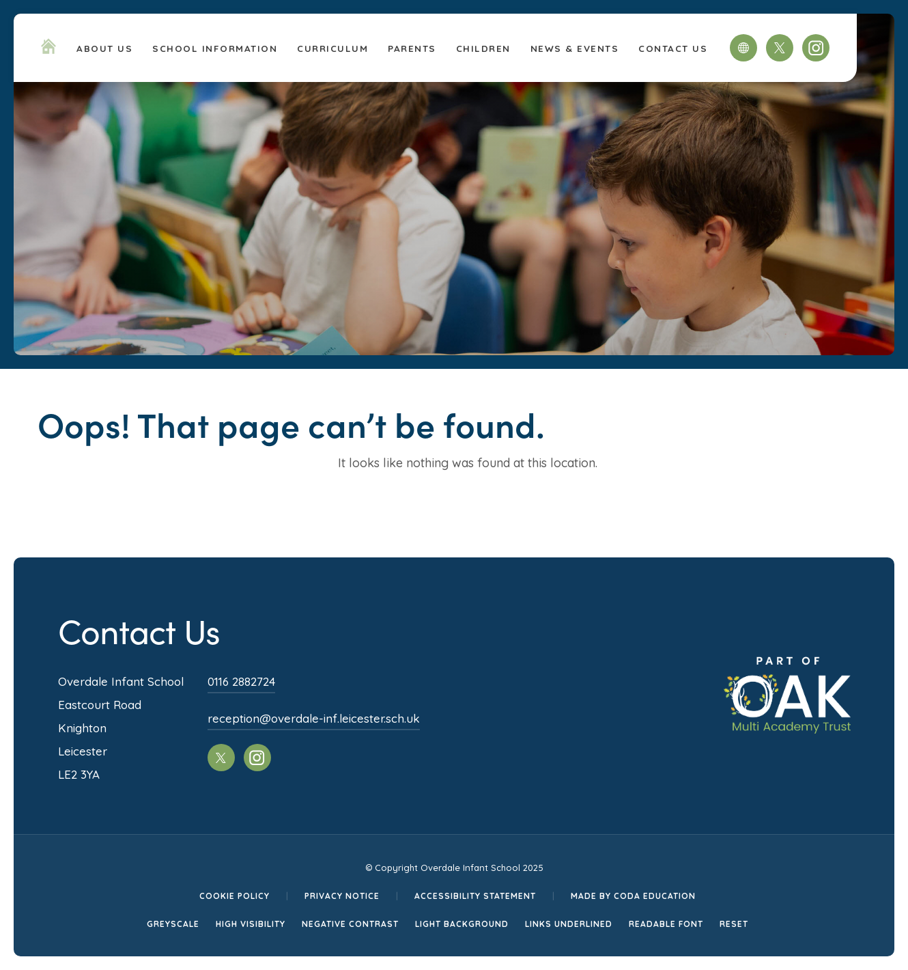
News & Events (574, 48)
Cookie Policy (234, 896)
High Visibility (250, 924)
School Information (214, 48)
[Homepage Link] (48, 50)
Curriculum (332, 48)
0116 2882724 (241, 681)
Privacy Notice (342, 896)
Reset (734, 924)
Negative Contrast (350, 924)
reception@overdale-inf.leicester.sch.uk (314, 718)
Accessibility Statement (475, 896)
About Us (104, 48)
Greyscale (173, 924)
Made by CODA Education (633, 896)
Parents (412, 48)
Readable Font (666, 924)
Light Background (462, 924)
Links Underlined (568, 924)
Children (483, 48)
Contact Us (672, 48)
